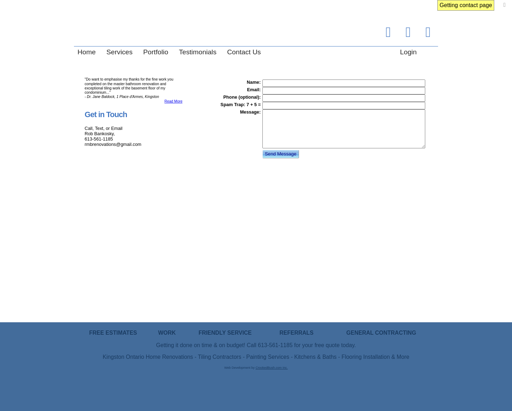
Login (408, 52)
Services (119, 52)
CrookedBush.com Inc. (272, 367)
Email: (254, 89)
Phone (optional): (242, 97)
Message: (250, 112)
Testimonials (198, 52)
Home (87, 52)
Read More (174, 101)
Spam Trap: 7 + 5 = (240, 104)
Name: (254, 82)
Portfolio (155, 52)
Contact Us (244, 52)
